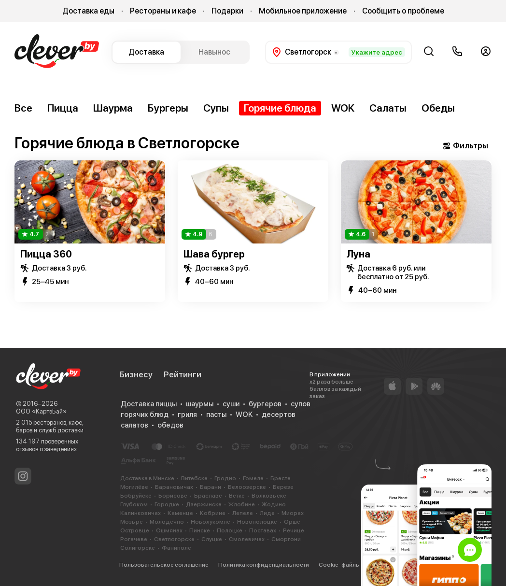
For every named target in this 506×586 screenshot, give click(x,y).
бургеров (265, 404)
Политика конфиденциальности (263, 565)
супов (300, 404)
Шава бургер (214, 254)
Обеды (438, 108)
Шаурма (113, 108)
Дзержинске (204, 504)
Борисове (172, 495)
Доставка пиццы (149, 404)
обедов (170, 425)
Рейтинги (182, 374)
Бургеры (168, 108)
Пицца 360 (46, 254)
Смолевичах (247, 539)
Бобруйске (136, 495)
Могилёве (134, 487)
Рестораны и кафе (163, 10)
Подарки (227, 10)
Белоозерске (247, 487)
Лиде (267, 513)
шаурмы (199, 404)
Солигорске (137, 547)
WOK (342, 108)
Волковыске (269, 495)
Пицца (62, 108)
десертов (278, 414)
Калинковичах (140, 513)
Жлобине (241, 504)
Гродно (225, 478)
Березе (283, 487)
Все (23, 108)
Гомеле (253, 478)
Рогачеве (133, 539)
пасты (216, 414)
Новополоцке (257, 521)
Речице (293, 530)
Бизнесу (136, 374)
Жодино (274, 504)
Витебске (194, 478)
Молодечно (167, 521)
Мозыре (131, 521)
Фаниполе (176, 547)
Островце (134, 530)
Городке (167, 504)
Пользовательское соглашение (164, 565)
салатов (134, 425)
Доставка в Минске (147, 478)
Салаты (388, 108)
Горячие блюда (280, 108)
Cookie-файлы (339, 565)
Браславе (208, 495)
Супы (216, 108)
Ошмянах (169, 530)
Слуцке (211, 539)
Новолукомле (210, 521)
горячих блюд (145, 414)
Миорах (292, 513)
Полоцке (229, 530)
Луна (358, 254)
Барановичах (174, 487)
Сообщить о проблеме (403, 10)
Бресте (280, 478)
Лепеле (242, 513)
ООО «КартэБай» (41, 411)
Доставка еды (88, 10)
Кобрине (212, 513)
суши (231, 404)
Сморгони (286, 539)
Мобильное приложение (303, 10)
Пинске (199, 530)
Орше (292, 521)
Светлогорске (174, 539)
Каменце (180, 513)
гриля (187, 414)
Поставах (262, 530)
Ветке (237, 495)
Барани (210, 487)
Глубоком (134, 504)
